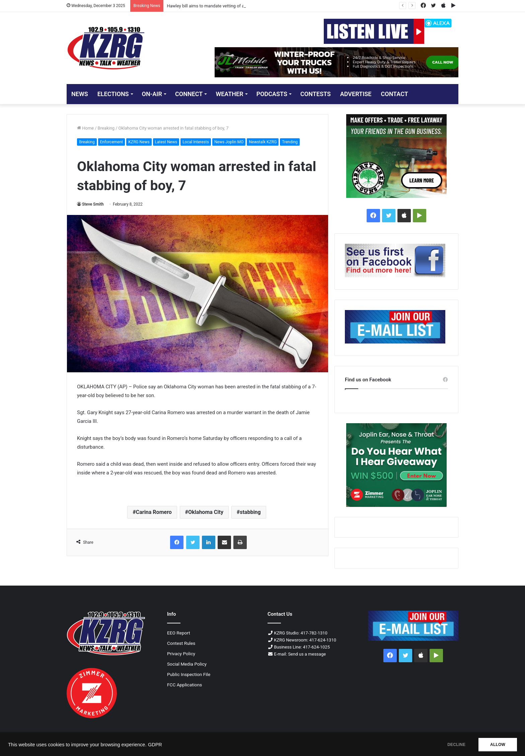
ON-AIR (152, 93)
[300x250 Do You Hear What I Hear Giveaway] (396, 465)
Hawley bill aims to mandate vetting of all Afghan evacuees (224, 5)
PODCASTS (271, 93)
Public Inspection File (188, 674)
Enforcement (111, 142)
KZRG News (138, 142)
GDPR (155, 744)
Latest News (166, 142)
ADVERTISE (356, 93)
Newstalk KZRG (263, 142)
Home (85, 128)
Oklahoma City (205, 512)
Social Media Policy (187, 664)
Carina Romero (154, 512)
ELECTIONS (113, 93)
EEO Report (178, 632)
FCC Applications (184, 684)
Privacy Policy (181, 653)
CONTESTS (315, 93)
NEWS (79, 93)
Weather (229, 93)
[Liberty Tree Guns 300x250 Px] (396, 156)
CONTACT (394, 93)
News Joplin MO (229, 142)
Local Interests (195, 142)
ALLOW (497, 744)
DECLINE (456, 744)
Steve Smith (93, 204)
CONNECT (189, 93)
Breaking (106, 128)
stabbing (250, 512)
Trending (290, 142)
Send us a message (307, 654)
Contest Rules (181, 643)
